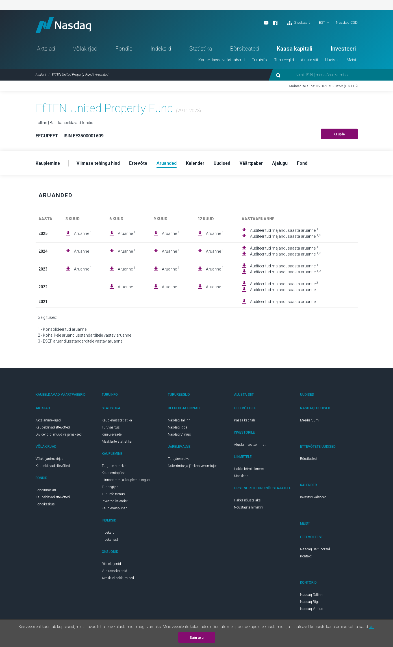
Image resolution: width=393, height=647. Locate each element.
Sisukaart (298, 22)
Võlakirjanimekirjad (50, 460)
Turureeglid (284, 61)
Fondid (124, 49)
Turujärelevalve (178, 460)
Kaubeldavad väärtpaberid (221, 61)
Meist (351, 61)
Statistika (200, 49)
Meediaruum (309, 422)
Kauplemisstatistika (117, 422)
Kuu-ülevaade (111, 436)
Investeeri (343, 49)
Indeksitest (110, 541)
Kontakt (306, 558)
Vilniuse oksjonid (114, 572)
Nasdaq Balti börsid (315, 551)
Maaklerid (241, 477)
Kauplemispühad (114, 510)
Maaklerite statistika (117, 443)
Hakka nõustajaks (247, 502)
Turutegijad (110, 488)
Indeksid (161, 49)
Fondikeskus (45, 506)
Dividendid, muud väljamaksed (59, 436)
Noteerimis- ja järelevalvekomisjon (193, 467)
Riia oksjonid (111, 565)
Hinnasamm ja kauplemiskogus (126, 481)
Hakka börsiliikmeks (249, 470)
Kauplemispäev (113, 474)
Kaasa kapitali (294, 49)
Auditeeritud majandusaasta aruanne (284, 231)
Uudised (332, 61)
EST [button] (322, 22)
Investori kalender (114, 503)
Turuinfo (259, 61)
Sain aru (196, 638)
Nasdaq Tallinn (179, 422)
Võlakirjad (85, 49)
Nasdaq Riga (177, 429)
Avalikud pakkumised (118, 579)
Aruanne (83, 234)
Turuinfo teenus (113, 495)
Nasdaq (65, 25)
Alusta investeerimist (250, 446)
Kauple (339, 135)
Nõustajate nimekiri (248, 509)
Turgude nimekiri (114, 467)
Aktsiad (46, 49)
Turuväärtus (111, 429)
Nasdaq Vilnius (179, 436)
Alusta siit (309, 61)
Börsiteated (244, 49)
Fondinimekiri (46, 492)
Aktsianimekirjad (48, 422)
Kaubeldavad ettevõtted (53, 429)
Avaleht (41, 76)
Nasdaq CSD (347, 22)
